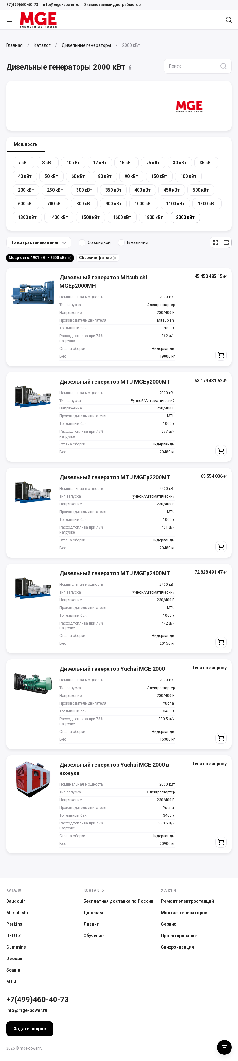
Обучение (93, 935)
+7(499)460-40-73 (22, 4)
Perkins (14, 924)
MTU (11, 981)
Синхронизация (177, 947)
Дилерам (93, 912)
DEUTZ (13, 935)
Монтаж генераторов (184, 912)
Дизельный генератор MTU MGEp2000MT (115, 381)
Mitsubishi (17, 912)
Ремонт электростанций (187, 901)
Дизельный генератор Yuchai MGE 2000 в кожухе (114, 768)
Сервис (168, 924)
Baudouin (16, 901)
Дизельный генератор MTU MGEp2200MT (115, 477)
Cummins (16, 947)
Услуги (168, 890)
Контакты (94, 890)
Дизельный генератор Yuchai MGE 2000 (112, 669)
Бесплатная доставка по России (118, 901)
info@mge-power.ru (61, 4)
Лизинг (91, 924)
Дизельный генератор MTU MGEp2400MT (115, 573)
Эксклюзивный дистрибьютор (112, 4)
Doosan (14, 958)
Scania (13, 970)
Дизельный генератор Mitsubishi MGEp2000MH (103, 281)
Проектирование (179, 935)
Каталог (15, 890)
